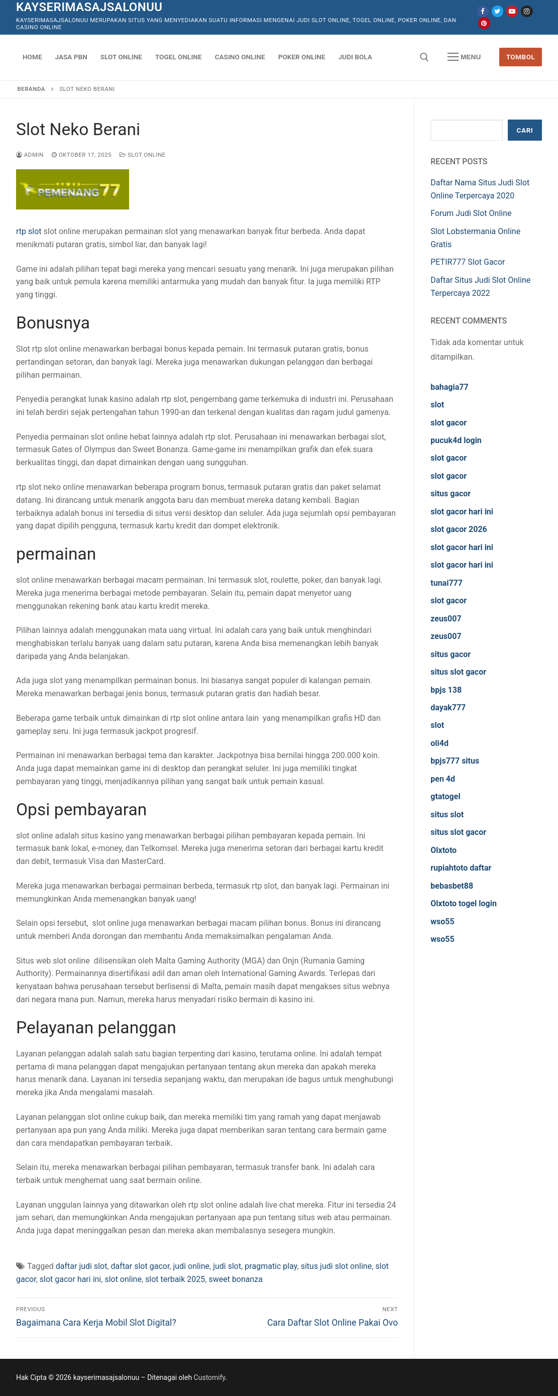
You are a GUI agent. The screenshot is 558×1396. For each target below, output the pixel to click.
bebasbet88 (451, 886)
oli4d (439, 743)
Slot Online (143, 154)
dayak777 (448, 707)
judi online (191, 1266)
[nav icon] (464, 57)
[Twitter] (497, 11)
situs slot (447, 814)
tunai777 (446, 583)
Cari (525, 130)
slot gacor (448, 422)
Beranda (31, 88)
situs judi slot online (336, 1266)
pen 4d (442, 779)
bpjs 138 (446, 690)
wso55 (442, 921)
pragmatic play (271, 1266)
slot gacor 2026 (458, 529)
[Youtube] (512, 11)
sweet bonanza (235, 1279)
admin (30, 154)
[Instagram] (526, 11)
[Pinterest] (484, 23)
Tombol (520, 57)
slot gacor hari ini (70, 1279)
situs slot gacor (458, 672)
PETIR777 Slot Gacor (467, 262)
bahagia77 (449, 387)
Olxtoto (443, 850)
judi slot (227, 1266)
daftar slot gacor (140, 1266)
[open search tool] (424, 57)
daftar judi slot (81, 1266)
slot (437, 404)
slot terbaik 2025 (175, 1279)
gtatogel (445, 796)
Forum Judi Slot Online (470, 213)
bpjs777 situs (454, 761)
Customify (210, 1377)
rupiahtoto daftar (460, 868)
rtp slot (29, 231)
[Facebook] (482, 11)
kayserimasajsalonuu (89, 7)
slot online (123, 1279)
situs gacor (450, 493)
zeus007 (445, 618)
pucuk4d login (456, 440)
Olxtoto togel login (463, 903)
